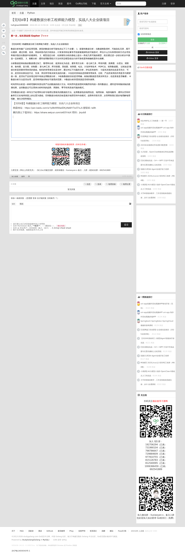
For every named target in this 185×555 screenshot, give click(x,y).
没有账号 (51, 198)
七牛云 (64, 540)
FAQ (22, 531)
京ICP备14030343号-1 (21, 551)
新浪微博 (61, 531)
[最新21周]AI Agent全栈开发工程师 (155, 169)
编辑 (13, 204)
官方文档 (105, 3)
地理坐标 (111, 184)
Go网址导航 (82, 3)
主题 (34, 3)
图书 (69, 3)
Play (71, 531)
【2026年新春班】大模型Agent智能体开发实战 (157, 340)
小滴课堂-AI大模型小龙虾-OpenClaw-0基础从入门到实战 (158, 187)
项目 (52, 3)
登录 (173, 3)
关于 (13, 531)
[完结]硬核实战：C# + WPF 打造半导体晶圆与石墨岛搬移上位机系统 (157, 163)
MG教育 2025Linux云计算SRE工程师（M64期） (158, 178)
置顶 (79, 25)
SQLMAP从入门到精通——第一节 (154, 121)
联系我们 (93, 531)
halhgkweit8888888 (19, 25)
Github (49, 531)
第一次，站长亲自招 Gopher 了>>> (29, 36)
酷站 (111, 531)
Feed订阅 (122, 531)
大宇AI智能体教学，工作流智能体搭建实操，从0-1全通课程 (156, 195)
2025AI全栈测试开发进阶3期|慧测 (154, 145)
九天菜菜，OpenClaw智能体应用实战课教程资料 (157, 154)
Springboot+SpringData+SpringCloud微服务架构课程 (157, 323)
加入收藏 (15, 176)
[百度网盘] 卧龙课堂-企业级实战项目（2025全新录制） (157, 138)
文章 (43, 3)
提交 (126, 224)
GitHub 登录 (152, 52)
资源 (60, 3)
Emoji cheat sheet (62, 228)
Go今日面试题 (146, 67)
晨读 (40, 531)
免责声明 (81, 531)
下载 (94, 3)
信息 (87, 184)
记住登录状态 (144, 34)
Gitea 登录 (152, 58)
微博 (23, 176)
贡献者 (31, 531)
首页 (14, 13)
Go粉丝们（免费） (166, 518)
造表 (98, 184)
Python (31, 13)
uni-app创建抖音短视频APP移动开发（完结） (157, 306)
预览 (21, 204)
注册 (164, 3)
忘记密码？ (163, 43)
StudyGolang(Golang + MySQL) (35, 540)
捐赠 (103, 531)
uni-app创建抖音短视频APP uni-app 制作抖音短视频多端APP (157, 130)
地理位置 (125, 184)
